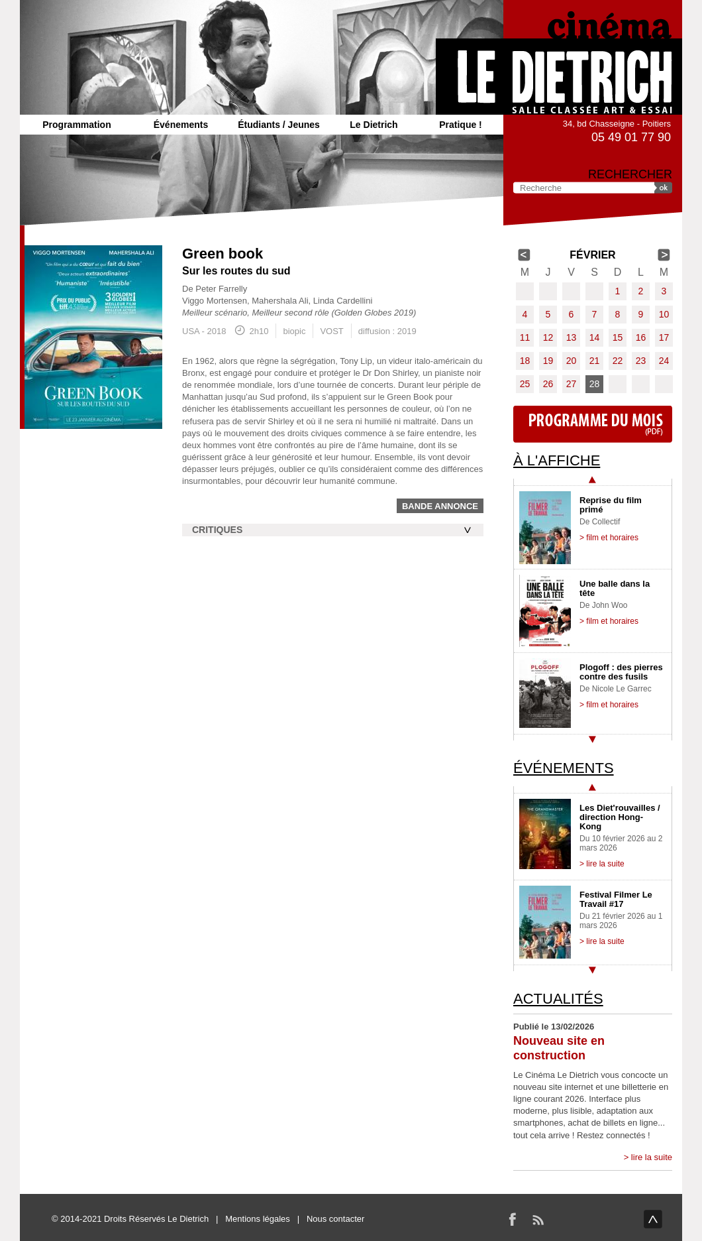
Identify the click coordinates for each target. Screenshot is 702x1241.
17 (664, 337)
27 (571, 384)
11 (525, 337)
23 (641, 360)
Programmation (76, 124)
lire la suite (651, 1157)
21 (594, 360)
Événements (181, 124)
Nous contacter (335, 1219)
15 (618, 337)
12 (548, 337)
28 (594, 384)
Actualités (558, 998)
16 (641, 337)
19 (548, 360)
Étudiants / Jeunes (279, 124)
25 (525, 384)
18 (525, 360)
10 (664, 314)
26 (548, 384)
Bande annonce (440, 506)
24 (664, 360)
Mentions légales (257, 1219)
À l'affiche (556, 460)
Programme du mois (592, 424)
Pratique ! (460, 124)
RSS (537, 1219)
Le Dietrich (373, 124)
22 (618, 360)
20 (571, 360)
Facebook (512, 1219)
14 (594, 337)
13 (571, 337)
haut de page (653, 1219)
